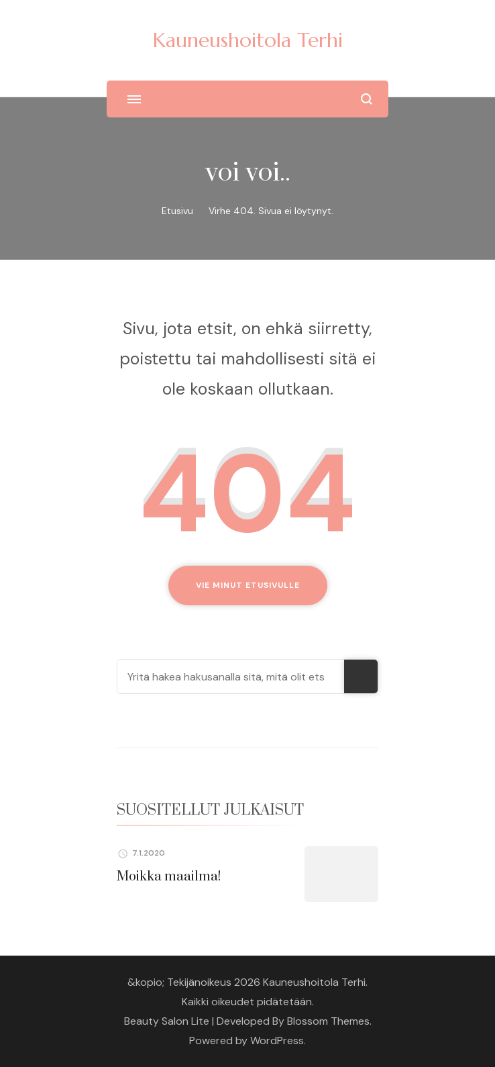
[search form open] (366, 99)
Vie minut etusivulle (248, 585)
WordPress (277, 1040)
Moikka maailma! (169, 876)
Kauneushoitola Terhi (248, 40)
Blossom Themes (328, 1021)
